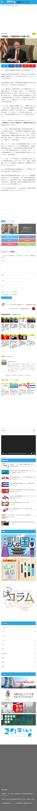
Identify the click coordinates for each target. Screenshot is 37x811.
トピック (4, 636)
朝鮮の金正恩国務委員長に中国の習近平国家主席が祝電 (18, 491)
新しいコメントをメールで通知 (9, 292)
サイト (2, 286)
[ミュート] (31, 453)
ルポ (3, 645)
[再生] (3, 453)
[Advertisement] (18, 18)
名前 (2, 275)
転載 (3, 666)
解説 (3, 221)
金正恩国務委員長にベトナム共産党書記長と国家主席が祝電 (18, 478)
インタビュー (5, 627)
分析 (3, 649)
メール (3, 280)
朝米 (14, 221)
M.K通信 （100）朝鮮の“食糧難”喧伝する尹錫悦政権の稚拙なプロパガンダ (17, 466)
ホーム (5, 804)
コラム (3, 631)
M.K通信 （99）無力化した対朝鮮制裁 (16, 516)
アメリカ (8, 221)
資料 (3, 662)
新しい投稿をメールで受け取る (9, 294)
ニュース (4, 640)
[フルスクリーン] (34, 453)
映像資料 (4, 653)
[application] (18, 445)
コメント (3, 260)
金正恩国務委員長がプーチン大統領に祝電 (17, 510)
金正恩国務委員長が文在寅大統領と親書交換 (17, 523)
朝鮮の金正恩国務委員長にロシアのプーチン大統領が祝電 (18, 497)
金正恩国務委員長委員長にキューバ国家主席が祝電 (18, 485)
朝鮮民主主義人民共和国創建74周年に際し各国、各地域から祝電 (17, 472)
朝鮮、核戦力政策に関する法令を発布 (16, 504)
